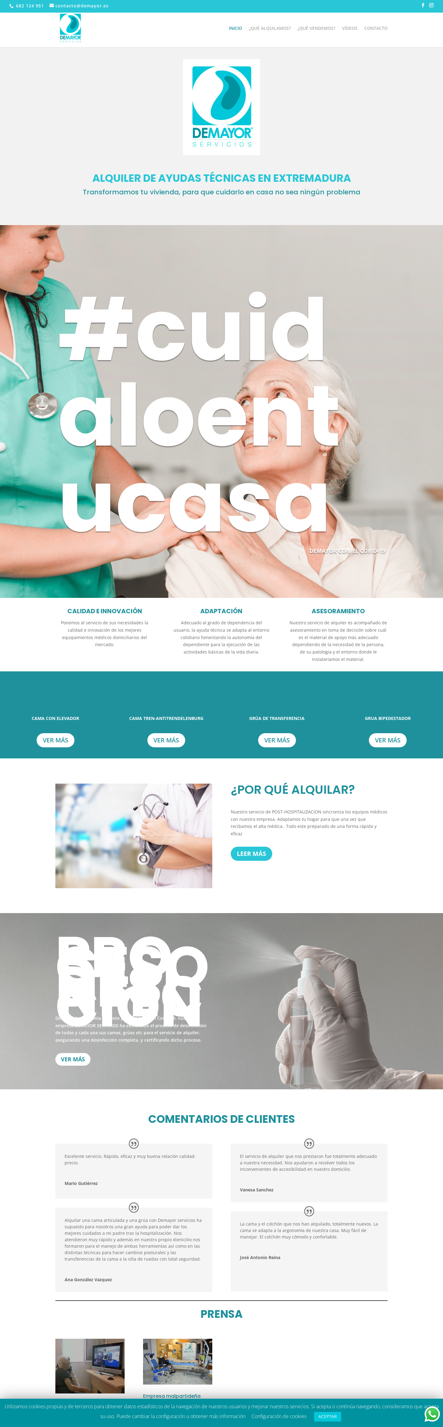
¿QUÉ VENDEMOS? (316, 28)
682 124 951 (29, 6)
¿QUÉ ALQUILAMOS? (270, 28)
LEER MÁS (251, 853)
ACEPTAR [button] (327, 1416)
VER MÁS (73, 1059)
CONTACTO (376, 28)
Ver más (55, 740)
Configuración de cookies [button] (279, 1416)
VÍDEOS (349, 28)
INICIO (235, 28)
